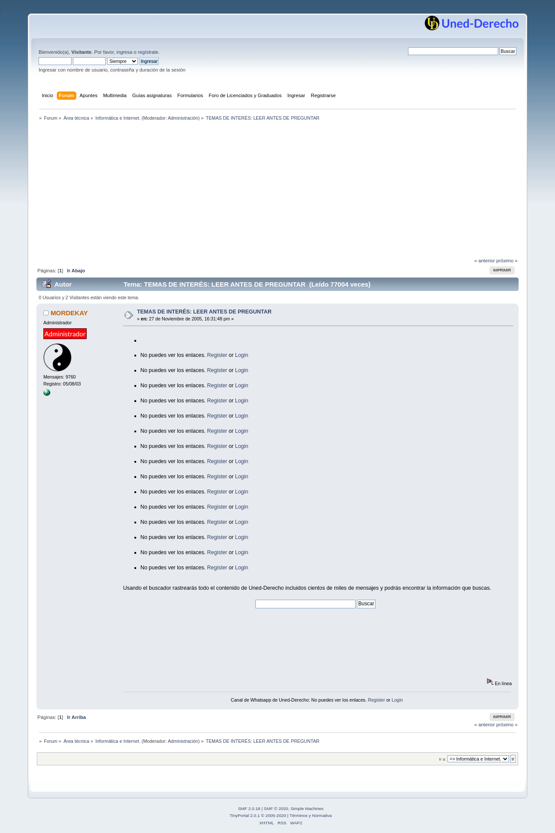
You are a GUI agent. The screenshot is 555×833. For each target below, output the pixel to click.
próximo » (507, 260)
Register (217, 355)
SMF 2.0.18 (249, 808)
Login (241, 355)
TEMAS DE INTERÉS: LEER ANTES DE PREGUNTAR (204, 312)
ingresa (124, 52)
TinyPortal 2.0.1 (245, 815)
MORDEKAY (69, 313)
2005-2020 (275, 815)
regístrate (148, 52)
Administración (183, 118)
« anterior (484, 260)
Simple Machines (307, 808)
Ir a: (442, 759)
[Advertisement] (277, 191)
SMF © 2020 (276, 808)
